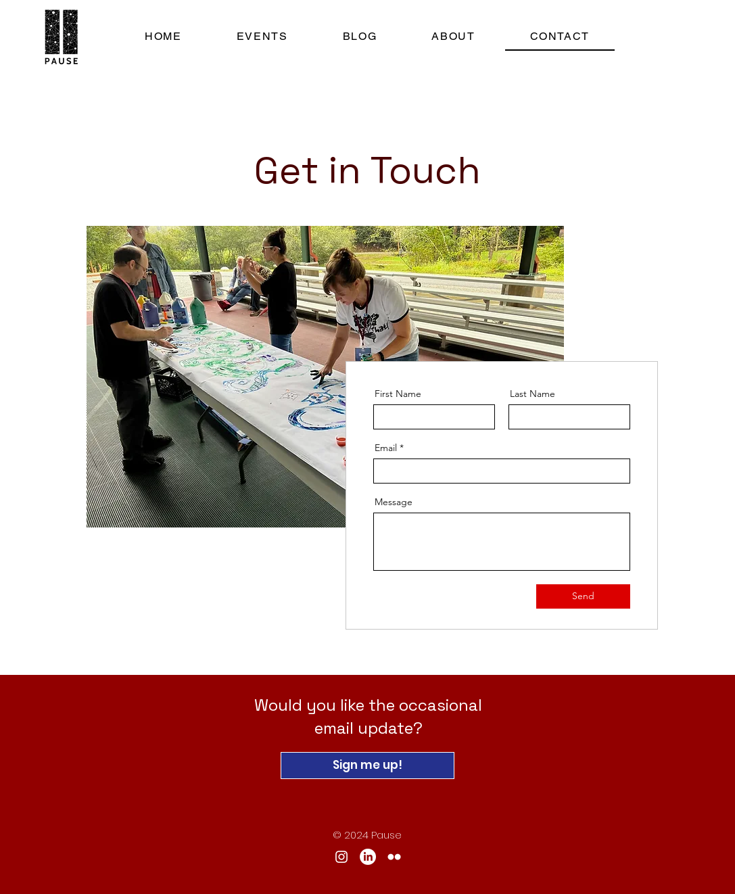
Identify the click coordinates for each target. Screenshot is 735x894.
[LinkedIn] (368, 857)
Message (393, 502)
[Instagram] (341, 857)
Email (386, 447)
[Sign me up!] (367, 765)
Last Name (532, 393)
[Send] (583, 596)
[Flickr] (394, 857)
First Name (398, 393)
